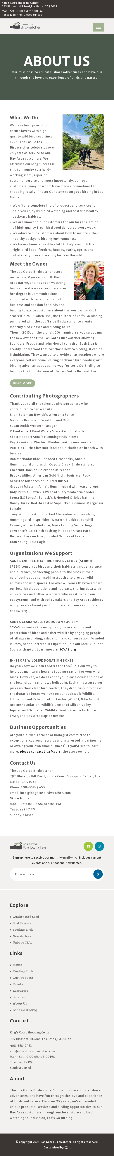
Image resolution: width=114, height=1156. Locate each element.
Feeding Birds (23, 929)
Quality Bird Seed (26, 916)
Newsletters (22, 936)
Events (18, 984)
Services (19, 997)
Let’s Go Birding (25, 1010)
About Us (20, 1003)
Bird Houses (22, 923)
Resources (20, 990)
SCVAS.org (67, 649)
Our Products (23, 977)
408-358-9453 (21, 1045)
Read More (22, 383)
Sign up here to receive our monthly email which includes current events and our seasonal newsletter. (57, 860)
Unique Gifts (22, 942)
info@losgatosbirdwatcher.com (32, 1051)
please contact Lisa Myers (40, 751)
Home (17, 965)
